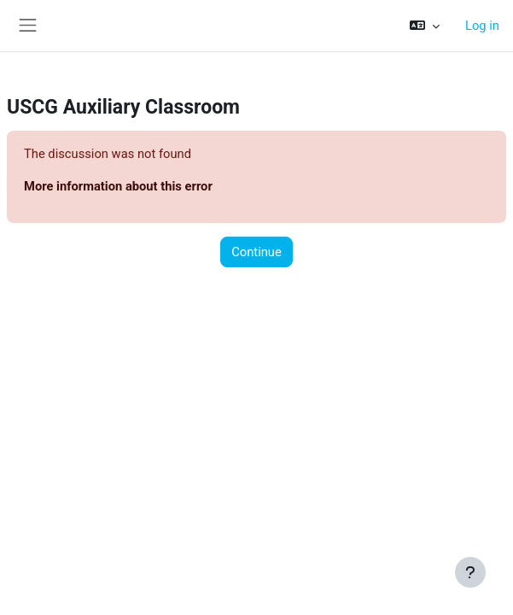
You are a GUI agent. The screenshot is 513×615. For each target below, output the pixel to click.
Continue (256, 252)
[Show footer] (470, 572)
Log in (482, 25)
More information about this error (118, 186)
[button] (425, 25)
